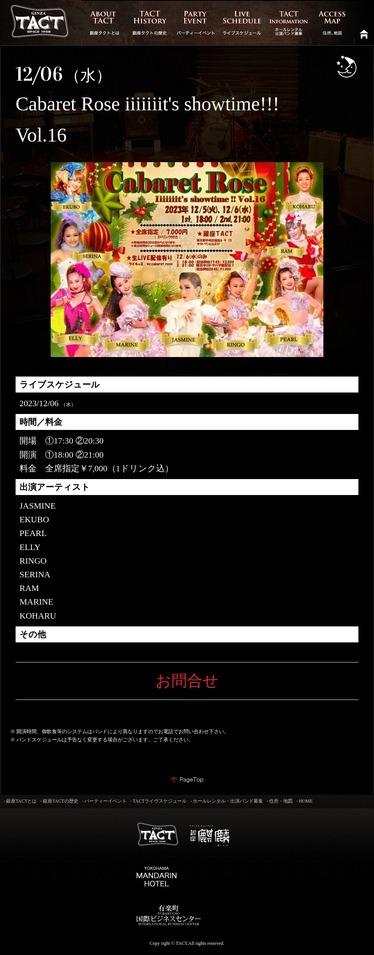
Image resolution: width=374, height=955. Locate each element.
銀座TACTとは (21, 801)
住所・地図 (281, 801)
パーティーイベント (106, 801)
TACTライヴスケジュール (160, 801)
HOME (305, 801)
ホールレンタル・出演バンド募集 (228, 801)
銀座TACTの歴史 (60, 801)
